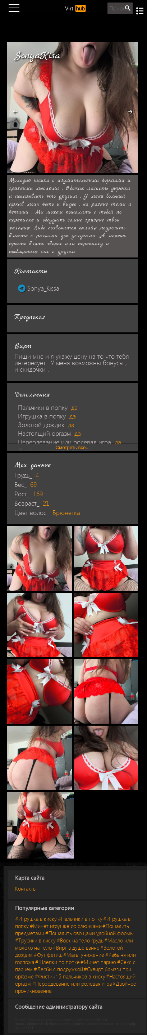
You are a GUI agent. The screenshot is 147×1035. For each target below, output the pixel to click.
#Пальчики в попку (80, 918)
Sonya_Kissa (38, 288)
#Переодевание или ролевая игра (72, 983)
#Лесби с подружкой (58, 969)
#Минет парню (98, 961)
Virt (75, 8)
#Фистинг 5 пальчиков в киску (70, 976)
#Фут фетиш (48, 954)
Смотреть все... (72, 447)
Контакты (26, 888)
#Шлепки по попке (57, 961)
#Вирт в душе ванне (76, 947)
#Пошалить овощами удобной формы (89, 933)
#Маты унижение (83, 954)
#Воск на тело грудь (80, 940)
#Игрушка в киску (36, 918)
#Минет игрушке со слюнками (66, 925)
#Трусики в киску (35, 940)
